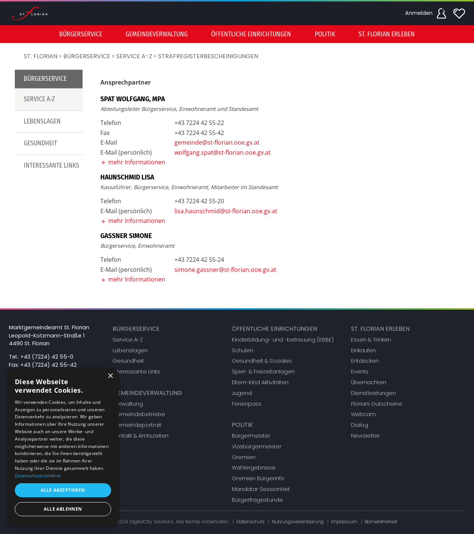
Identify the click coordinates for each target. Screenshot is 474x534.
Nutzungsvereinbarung (298, 521)
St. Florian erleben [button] (386, 34)
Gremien (244, 457)
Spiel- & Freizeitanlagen (263, 371)
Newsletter (365, 435)
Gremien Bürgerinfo (258, 478)
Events (359, 371)
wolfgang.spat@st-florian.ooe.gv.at (222, 152)
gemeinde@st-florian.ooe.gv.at (217, 142)
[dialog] (62, 447)
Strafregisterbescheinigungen (208, 56)
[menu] (237, 34)
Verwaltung (128, 404)
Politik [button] (325, 34)
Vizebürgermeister (256, 446)
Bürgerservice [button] (80, 34)
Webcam (363, 414)
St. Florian (40, 56)
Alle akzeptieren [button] (63, 490)
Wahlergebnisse (254, 467)
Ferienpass (246, 404)
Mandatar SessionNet (261, 489)
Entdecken (365, 361)
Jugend (242, 393)
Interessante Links (51, 165)
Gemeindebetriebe (139, 414)
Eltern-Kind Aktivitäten (260, 382)
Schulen (242, 350)
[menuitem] (80, 34)
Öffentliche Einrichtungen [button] (251, 34)
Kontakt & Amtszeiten (140, 435)
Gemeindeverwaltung (147, 393)
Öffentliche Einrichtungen (274, 328)
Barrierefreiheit (381, 521)
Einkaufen (363, 350)
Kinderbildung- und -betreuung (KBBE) (283, 339)
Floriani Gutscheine (376, 404)
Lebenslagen (42, 121)
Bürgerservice (86, 56)
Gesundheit (40, 143)
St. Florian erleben (380, 328)
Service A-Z (134, 56)
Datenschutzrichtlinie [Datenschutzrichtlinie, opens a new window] (38, 475)
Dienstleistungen (373, 393)
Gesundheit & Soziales (262, 361)
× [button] (110, 376)
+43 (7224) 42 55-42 (48, 365)
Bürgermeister (251, 435)
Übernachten (368, 382)
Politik (242, 425)
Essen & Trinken (371, 339)
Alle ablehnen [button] (63, 509)
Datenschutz (250, 521)
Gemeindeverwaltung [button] (157, 34)
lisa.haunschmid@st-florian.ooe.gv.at (225, 211)
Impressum (344, 521)
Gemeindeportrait (137, 425)
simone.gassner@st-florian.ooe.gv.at (225, 270)
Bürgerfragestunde (257, 500)
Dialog (359, 425)
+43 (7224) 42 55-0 (46, 356)
